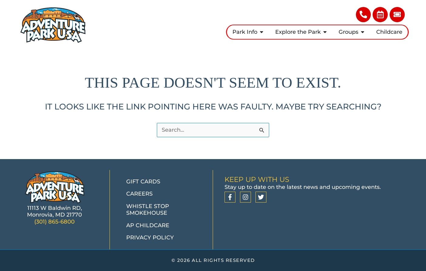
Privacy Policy (150, 238)
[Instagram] (245, 197)
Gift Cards (143, 181)
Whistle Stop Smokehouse (147, 210)
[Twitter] (260, 197)
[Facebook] (230, 197)
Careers (139, 194)
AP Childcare (147, 225)
